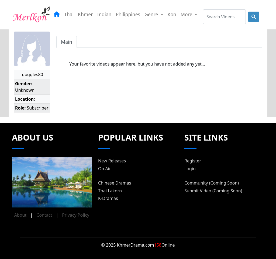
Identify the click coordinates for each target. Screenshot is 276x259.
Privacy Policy (75, 215)
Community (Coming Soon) (211, 183)
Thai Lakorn (110, 191)
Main (66, 42)
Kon (172, 14)
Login (190, 169)
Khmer (85, 14)
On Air (104, 169)
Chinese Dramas (114, 183)
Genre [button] (151, 14)
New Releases (112, 161)
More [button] (187, 14)
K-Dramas (108, 198)
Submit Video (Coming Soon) (213, 191)
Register (192, 161)
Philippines (128, 14)
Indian (104, 14)
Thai (69, 14)
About (20, 215)
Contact (44, 215)
